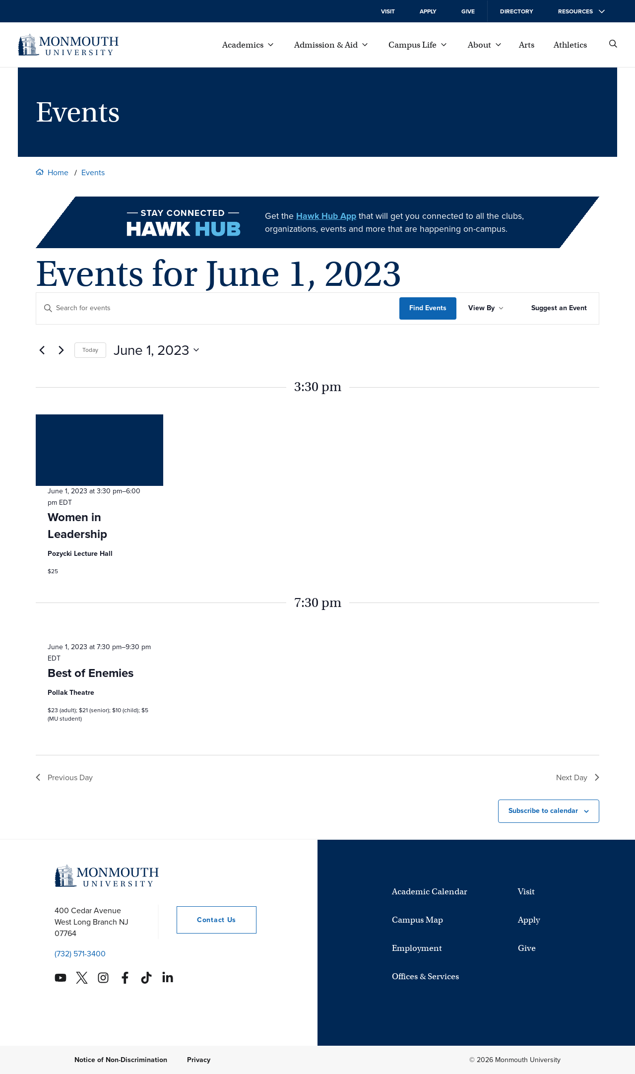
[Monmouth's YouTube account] (60, 978)
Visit (388, 11)
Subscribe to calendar (543, 811)
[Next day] (61, 350)
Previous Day (64, 777)
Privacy (198, 1060)
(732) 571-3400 (80, 953)
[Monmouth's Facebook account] (125, 978)
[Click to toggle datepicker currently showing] (156, 350)
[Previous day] (42, 350)
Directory (516, 11)
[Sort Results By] (485, 308)
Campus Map (417, 920)
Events (93, 172)
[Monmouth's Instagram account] (103, 978)
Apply (428, 11)
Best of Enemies (90, 673)
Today (90, 349)
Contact (206, 920)
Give (468, 11)
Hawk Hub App (326, 215)
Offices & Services (425, 976)
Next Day (577, 777)
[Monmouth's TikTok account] (146, 978)
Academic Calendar (429, 891)
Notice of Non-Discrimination (120, 1060)
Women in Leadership (77, 525)
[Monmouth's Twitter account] (82, 978)
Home (58, 172)
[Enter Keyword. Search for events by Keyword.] (217, 308)
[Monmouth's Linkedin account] (168, 978)
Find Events (427, 308)
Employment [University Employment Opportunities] (417, 948)
